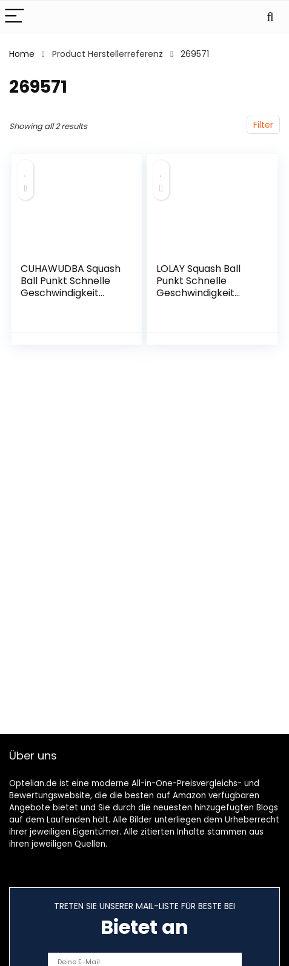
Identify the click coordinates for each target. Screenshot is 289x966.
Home (22, 54)
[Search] (270, 17)
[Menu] (14, 17)
